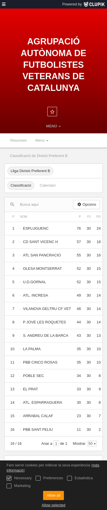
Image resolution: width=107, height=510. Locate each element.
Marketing (19, 486)
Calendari (48, 185)
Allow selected (53, 505)
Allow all (53, 495)
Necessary (19, 478)
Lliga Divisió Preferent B (30, 171)
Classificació (21, 185)
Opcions (86, 204)
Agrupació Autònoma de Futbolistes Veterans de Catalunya (53, 64)
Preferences (49, 478)
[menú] (3, 4)
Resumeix (18, 140)
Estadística (80, 478)
